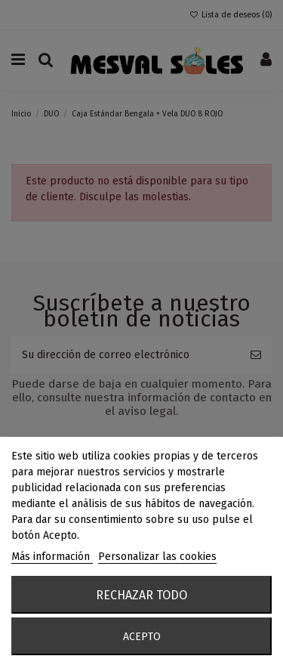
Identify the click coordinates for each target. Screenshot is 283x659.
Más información (52, 556)
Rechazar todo (141, 595)
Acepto (142, 636)
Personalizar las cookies (157, 556)
